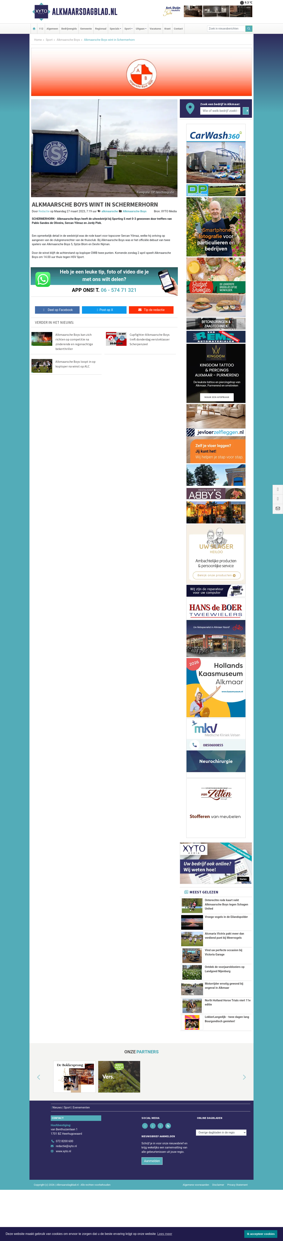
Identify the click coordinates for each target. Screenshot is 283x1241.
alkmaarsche (110, 211)
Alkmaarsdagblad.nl (84, 11)
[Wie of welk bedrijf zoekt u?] (220, 111)
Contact (178, 28)
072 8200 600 (64, 1192)
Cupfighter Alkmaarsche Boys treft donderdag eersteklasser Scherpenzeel (150, 339)
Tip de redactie (151, 310)
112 (41, 28)
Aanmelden (152, 1212)
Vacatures (155, 28)
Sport (49, 40)
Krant (167, 28)
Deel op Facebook (57, 310)
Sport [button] (127, 28)
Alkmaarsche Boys (68, 40)
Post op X (104, 310)
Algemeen (52, 28)
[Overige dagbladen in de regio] (221, 1184)
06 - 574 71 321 (119, 290)
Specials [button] (114, 28)
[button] (34, 1129)
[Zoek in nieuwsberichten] (226, 29)
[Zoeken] (249, 29)
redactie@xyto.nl (66, 1197)
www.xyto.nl (63, 1202)
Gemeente (86, 28)
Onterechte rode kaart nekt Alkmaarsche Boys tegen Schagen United (226, 904)
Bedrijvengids (69, 28)
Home (38, 40)
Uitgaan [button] (140, 28)
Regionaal (100, 28)
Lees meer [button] (164, 1233)
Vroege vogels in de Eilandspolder (226, 932)
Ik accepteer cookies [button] (261, 1233)
